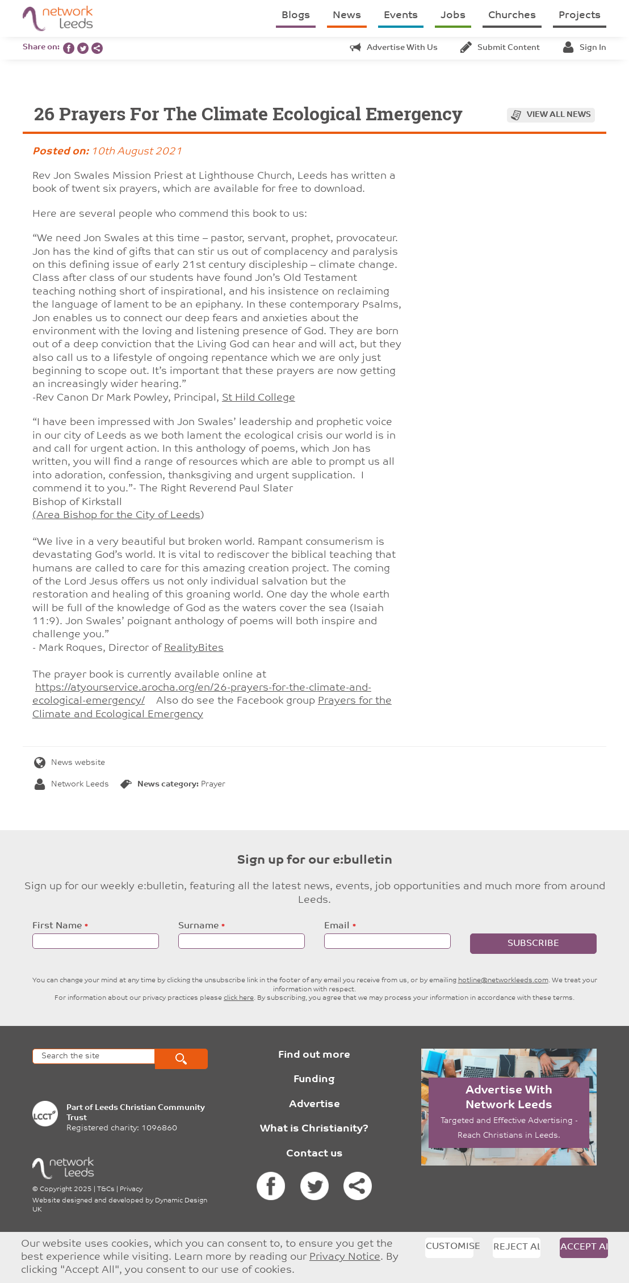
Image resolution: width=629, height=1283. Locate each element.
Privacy (131, 1189)
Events (401, 15)
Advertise (314, 1104)
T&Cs (106, 1189)
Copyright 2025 (66, 1189)
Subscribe (533, 943)
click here (239, 998)
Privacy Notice (344, 1257)
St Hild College (258, 398)
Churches (512, 15)
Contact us (314, 1154)
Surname (198, 926)
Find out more (314, 1055)
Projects (580, 15)
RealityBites (194, 648)
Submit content (500, 48)
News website (69, 763)
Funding (314, 1079)
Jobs (453, 15)
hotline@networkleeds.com (503, 980)
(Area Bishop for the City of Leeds (116, 515)
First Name (57, 926)
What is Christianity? (314, 1129)
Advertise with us (394, 48)
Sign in (584, 48)
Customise (449, 1246)
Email (337, 926)
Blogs (296, 15)
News (347, 15)
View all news (559, 115)
